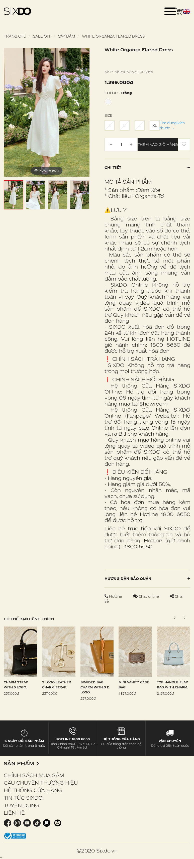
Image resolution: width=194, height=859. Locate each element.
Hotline (114, 596)
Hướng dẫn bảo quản (147, 578)
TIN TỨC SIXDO (23, 798)
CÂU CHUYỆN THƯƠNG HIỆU (41, 783)
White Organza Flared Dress (113, 36)
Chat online (146, 596)
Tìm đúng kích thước (172, 125)
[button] (184, 617)
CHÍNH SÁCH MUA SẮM (34, 775)
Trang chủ (15, 36)
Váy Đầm (66, 36)
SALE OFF (42, 36)
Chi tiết (147, 167)
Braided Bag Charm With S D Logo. (95, 687)
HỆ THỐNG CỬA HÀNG (33, 790)
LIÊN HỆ (14, 813)
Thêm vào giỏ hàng (158, 144)
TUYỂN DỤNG (21, 805)
